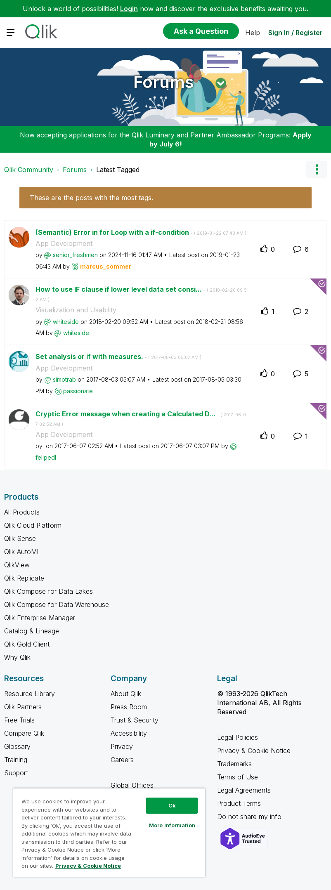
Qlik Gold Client (27, 644)
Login (129, 9)
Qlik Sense (20, 538)
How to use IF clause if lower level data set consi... (141, 293)
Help (252, 32)
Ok (172, 805)
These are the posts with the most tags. (91, 198)
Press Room (129, 707)
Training (15, 759)
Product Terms (239, 803)
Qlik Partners (23, 707)
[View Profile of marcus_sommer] (105, 266)
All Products (22, 512)
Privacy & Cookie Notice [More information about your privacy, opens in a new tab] (88, 865)
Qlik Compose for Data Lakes (48, 591)
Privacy (122, 746)
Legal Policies (237, 737)
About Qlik (126, 693)
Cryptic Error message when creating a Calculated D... (140, 418)
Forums (163, 82)
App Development (63, 243)
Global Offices (132, 785)
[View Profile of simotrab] (64, 379)
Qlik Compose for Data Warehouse (56, 604)
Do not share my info (250, 816)
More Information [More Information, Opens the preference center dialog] (172, 825)
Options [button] (316, 169)
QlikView (17, 565)
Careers (122, 759)
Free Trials (19, 720)
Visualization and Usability (75, 310)
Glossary (17, 746)
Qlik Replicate (24, 578)
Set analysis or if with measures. (118, 356)
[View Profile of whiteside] (66, 321)
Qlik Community (28, 169)
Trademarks (234, 764)
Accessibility (129, 733)
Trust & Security (134, 720)
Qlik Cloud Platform (32, 525)
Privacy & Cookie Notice (254, 750)
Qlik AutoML (22, 552)
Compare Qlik (24, 733)
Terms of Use (237, 777)
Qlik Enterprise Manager (39, 618)
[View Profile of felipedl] (45, 457)
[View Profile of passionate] (78, 390)
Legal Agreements (244, 790)
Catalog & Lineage (31, 631)
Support (16, 773)
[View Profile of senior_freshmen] (75, 254)
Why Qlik (17, 657)
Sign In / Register (295, 32)
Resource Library (29, 693)
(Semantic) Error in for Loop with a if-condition (140, 232)
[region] (109, 832)
